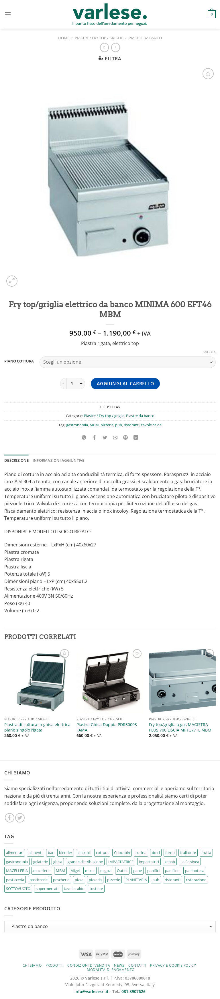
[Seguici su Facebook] (9, 817)
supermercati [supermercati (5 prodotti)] (47, 888)
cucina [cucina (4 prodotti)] (140, 852)
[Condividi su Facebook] (94, 437)
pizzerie (107, 424)
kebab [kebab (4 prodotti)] (169, 861)
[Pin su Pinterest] (125, 437)
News (119, 965)
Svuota (209, 352)
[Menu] (7, 14)
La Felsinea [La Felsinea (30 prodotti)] (189, 861)
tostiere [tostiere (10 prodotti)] (96, 888)
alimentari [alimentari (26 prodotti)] (14, 852)
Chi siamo (32, 965)
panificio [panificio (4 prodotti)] (172, 870)
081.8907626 (133, 991)
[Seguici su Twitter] (20, 817)
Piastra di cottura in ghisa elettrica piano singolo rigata (37, 727)
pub (118, 424)
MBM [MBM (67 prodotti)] (60, 870)
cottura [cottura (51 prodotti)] (102, 852)
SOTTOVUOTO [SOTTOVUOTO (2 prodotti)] (18, 888)
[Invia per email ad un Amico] (115, 437)
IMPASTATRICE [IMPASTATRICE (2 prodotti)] (120, 861)
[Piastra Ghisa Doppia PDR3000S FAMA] (109, 681)
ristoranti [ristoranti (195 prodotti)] (172, 879)
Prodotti (55, 965)
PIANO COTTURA (19, 361)
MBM (94, 424)
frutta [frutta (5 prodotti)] (206, 852)
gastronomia (77, 424)
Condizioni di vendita (88, 965)
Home (63, 37)
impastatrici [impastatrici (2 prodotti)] (149, 861)
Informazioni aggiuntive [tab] (59, 460)
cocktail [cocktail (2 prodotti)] (84, 852)
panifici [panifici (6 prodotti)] (153, 870)
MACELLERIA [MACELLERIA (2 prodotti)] (17, 870)
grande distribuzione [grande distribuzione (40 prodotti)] (85, 861)
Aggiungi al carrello (125, 383)
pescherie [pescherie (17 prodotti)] (61, 879)
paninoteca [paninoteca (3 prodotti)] (194, 870)
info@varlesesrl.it (91, 991)
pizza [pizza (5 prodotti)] (79, 879)
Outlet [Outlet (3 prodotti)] (122, 870)
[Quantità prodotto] (72, 383)
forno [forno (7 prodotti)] (170, 852)
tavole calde (151, 424)
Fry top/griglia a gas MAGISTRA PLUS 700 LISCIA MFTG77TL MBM (180, 727)
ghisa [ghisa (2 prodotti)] (57, 861)
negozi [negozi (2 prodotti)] (105, 870)
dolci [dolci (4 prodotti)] (156, 852)
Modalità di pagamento (111, 969)
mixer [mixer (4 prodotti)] (90, 870)
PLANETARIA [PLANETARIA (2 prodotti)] (136, 879)
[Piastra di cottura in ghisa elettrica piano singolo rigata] (37, 681)
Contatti (137, 965)
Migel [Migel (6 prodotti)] (75, 870)
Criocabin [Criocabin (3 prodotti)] (122, 852)
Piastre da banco (145, 37)
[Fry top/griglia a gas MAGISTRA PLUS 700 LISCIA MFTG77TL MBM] (182, 681)
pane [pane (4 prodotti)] (137, 870)
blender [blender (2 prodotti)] (65, 852)
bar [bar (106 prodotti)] (51, 852)
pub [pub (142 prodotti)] (155, 879)
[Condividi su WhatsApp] (84, 437)
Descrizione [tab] (16, 460)
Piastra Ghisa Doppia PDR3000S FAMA (106, 727)
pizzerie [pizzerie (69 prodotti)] (113, 879)
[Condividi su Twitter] (104, 437)
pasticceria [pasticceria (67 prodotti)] (15, 879)
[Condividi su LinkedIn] (136, 437)
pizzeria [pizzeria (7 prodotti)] (95, 879)
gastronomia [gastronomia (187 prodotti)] (17, 861)
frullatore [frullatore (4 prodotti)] (188, 852)
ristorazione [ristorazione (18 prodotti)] (196, 879)
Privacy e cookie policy (173, 965)
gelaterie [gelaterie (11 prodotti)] (40, 861)
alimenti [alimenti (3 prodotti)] (35, 852)
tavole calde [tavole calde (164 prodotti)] (74, 888)
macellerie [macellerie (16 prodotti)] (41, 870)
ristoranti (132, 424)
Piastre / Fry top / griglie (99, 37)
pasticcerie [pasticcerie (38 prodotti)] (39, 879)
